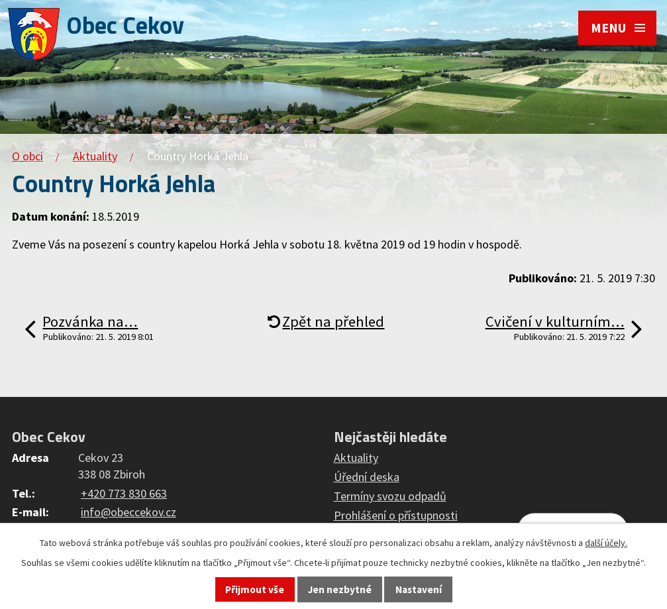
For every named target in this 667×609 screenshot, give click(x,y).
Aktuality (95, 156)
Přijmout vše (254, 589)
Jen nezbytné (340, 589)
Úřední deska (366, 476)
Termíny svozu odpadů (390, 496)
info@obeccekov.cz (128, 512)
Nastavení (418, 589)
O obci (27, 156)
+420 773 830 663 (124, 493)
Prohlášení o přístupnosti (396, 515)
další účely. (606, 543)
